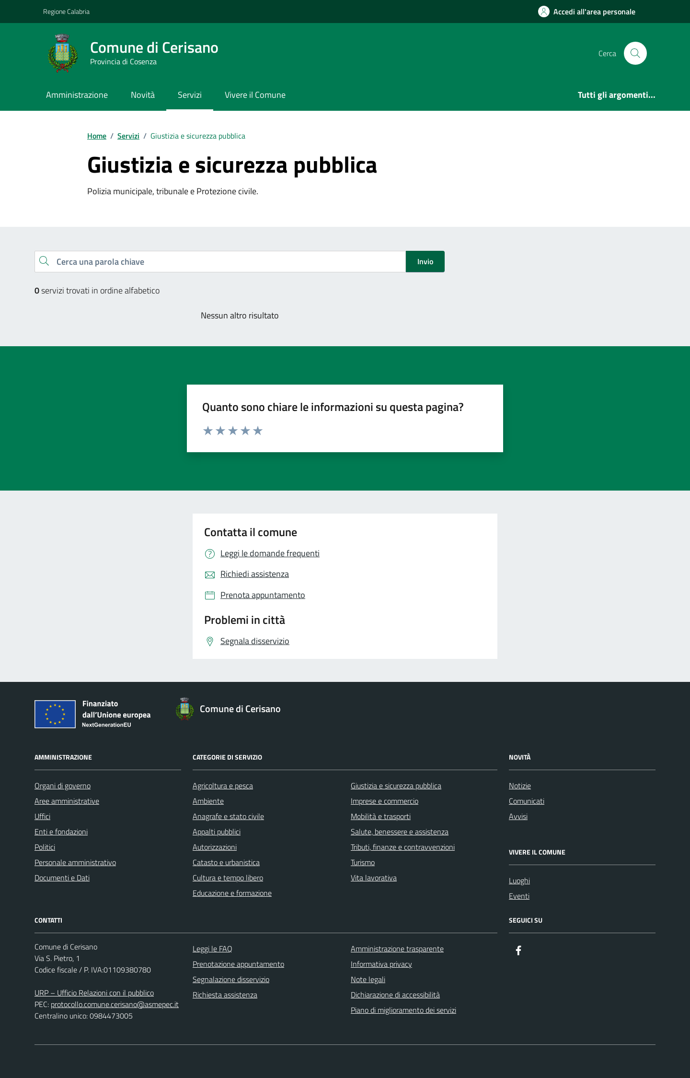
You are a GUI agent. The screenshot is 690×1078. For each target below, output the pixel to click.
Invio (425, 261)
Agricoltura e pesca (223, 785)
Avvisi (518, 816)
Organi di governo (62, 785)
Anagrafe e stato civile (228, 816)
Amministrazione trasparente (397, 948)
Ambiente (208, 801)
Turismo (363, 862)
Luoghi (519, 880)
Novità (143, 94)
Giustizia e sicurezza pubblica (396, 785)
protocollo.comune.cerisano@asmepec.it (115, 1004)
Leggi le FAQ (212, 948)
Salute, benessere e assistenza (399, 831)
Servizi (190, 94)
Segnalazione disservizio (231, 979)
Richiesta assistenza (225, 994)
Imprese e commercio (384, 801)
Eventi (519, 896)
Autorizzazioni (215, 847)
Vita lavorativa (374, 877)
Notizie (520, 785)
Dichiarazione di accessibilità (395, 994)
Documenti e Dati (62, 877)
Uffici (42, 816)
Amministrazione (77, 94)
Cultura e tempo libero (228, 877)
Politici (44, 847)
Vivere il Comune (255, 94)
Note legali (368, 979)
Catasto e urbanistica (226, 862)
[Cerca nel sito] (635, 53)
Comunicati (526, 801)
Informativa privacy (381, 964)
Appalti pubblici (217, 831)
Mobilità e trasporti (381, 816)
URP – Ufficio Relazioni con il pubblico (94, 992)
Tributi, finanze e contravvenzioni (403, 847)
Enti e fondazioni (61, 831)
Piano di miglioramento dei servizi (403, 1010)
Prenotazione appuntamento (238, 964)
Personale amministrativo (75, 862)
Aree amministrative (66, 801)
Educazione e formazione (232, 893)
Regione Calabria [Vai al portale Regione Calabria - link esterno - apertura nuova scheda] (66, 11)
